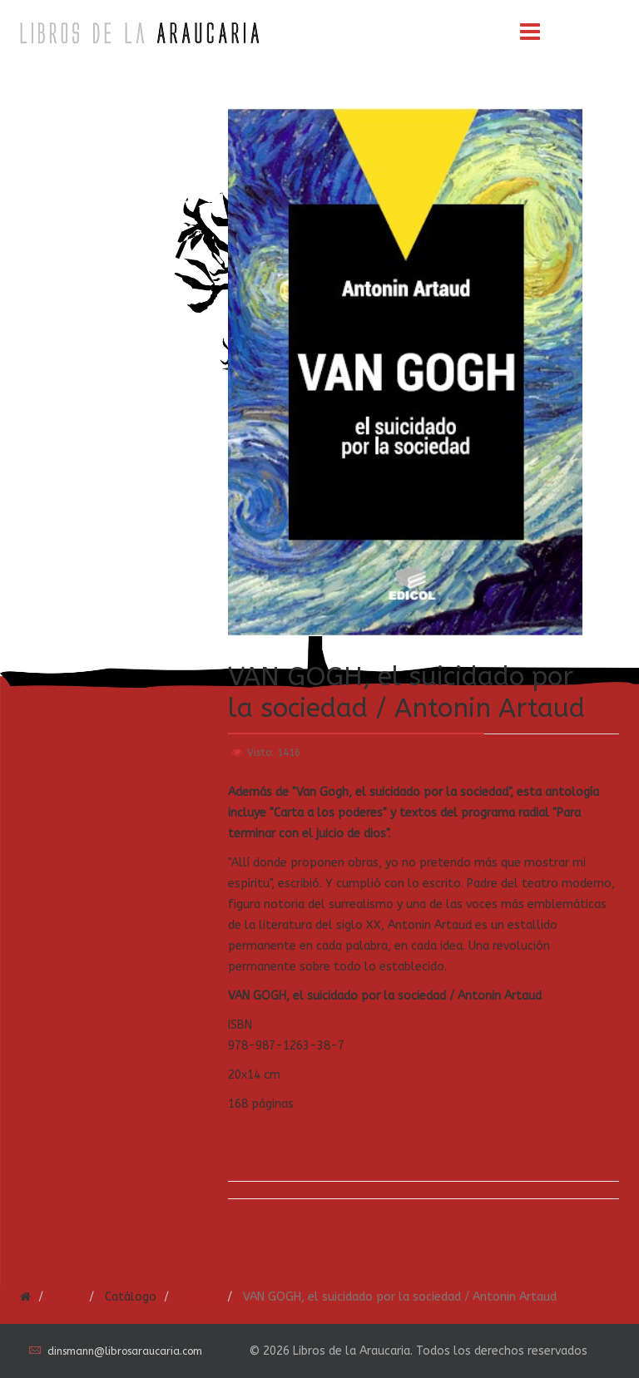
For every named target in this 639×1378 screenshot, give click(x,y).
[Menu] (530, 33)
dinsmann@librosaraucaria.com (124, 1351)
